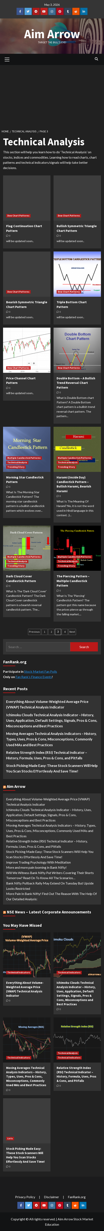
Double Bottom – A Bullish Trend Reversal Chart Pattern (76, 382)
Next (72, 632)
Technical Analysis (17, 462)
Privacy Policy (25, 1197)
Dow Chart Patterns (18, 215)
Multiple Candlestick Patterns (24, 457)
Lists (10, 1138)
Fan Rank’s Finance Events (34, 677)
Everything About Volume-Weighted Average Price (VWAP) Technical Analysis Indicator (47, 704)
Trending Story (16, 467)
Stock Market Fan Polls (40, 671)
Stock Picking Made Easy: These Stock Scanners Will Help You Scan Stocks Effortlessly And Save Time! (52, 768)
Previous (34, 632)
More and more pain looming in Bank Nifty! (36, 867)
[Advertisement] (52, 96)
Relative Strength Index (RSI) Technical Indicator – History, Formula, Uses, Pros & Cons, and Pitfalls (46, 755)
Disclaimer (51, 1197)
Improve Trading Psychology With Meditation (38, 862)
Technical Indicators (18, 972)
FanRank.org (77, 1197)
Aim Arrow (52, 33)
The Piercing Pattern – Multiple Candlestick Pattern (73, 580)
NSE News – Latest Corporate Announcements (49, 911)
